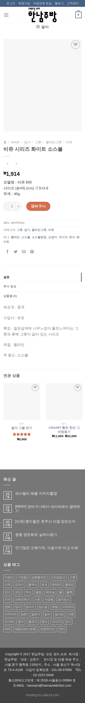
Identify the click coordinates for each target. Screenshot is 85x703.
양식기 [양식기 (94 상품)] (29, 607)
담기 (27, 142)
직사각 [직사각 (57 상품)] (56, 621)
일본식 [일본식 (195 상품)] (35, 614)
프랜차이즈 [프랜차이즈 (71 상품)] (47, 629)
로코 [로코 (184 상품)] (44, 584)
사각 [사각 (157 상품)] (8, 599)
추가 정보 (9, 286)
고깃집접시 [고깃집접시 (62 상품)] (57, 577)
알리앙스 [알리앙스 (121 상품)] (64, 599)
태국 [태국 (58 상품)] (8, 629)
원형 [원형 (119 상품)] (55, 607)
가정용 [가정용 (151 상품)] (22, 577)
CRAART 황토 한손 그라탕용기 (64, 429)
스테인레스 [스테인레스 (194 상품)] (22, 599)
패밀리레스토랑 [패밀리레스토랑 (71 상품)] (25, 629)
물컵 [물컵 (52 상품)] (38, 592)
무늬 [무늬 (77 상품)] (28, 592)
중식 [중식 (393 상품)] (44, 621)
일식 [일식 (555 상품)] (47, 614)
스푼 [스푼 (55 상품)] (37, 599)
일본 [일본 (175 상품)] (24, 614)
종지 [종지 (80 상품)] (21, 621)
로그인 (10, 3)
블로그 (59, 3)
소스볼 (25, 237)
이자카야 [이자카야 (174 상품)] (11, 614)
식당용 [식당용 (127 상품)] (48, 599)
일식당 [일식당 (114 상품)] (59, 614)
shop (15, 142)
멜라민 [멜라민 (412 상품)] (69, 584)
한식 (72, 237)
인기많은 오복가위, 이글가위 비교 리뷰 (46, 548)
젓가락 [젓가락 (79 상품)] (9, 621)
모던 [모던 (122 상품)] (18, 592)
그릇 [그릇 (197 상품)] (72, 577)
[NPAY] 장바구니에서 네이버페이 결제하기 (47, 509)
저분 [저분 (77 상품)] (71, 614)
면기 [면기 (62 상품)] (8, 592)
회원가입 (24, 3)
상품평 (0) (10, 296)
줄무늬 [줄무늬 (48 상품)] (32, 621)
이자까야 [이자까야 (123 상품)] (68, 607)
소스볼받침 (39, 237)
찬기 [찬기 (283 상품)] (68, 621)
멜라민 (15, 237)
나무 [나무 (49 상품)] (8, 584)
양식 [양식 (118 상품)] (18, 607)
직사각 (63, 237)
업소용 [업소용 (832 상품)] (43, 607)
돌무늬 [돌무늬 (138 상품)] (32, 584)
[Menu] (6, 14)
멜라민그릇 (54, 142)
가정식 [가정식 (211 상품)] (9, 577)
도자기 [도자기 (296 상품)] (19, 584)
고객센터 (73, 3)
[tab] (42, 277)
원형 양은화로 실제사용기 (36, 535)
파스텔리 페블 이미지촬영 (36, 493)
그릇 (38, 142)
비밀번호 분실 (42, 3)
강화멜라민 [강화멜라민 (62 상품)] (38, 577)
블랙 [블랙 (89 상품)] (70, 592)
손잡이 (52, 237)
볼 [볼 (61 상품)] (60, 592)
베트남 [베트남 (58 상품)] (50, 592)
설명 (6, 277)
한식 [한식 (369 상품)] (62, 629)
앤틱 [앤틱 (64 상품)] (8, 607)
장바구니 (38, 206)
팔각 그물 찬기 (21, 428)
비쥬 (69, 142)
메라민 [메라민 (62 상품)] (56, 584)
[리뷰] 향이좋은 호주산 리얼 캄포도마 (45, 521)
